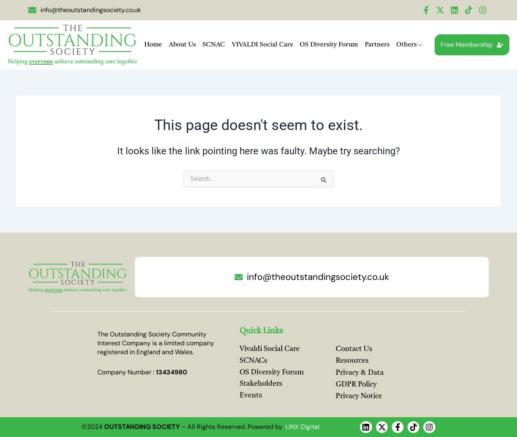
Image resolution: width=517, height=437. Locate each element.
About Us (183, 45)
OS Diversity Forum (328, 45)
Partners (375, 45)
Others (407, 45)
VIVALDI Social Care (262, 45)
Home (155, 45)
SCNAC (214, 45)
